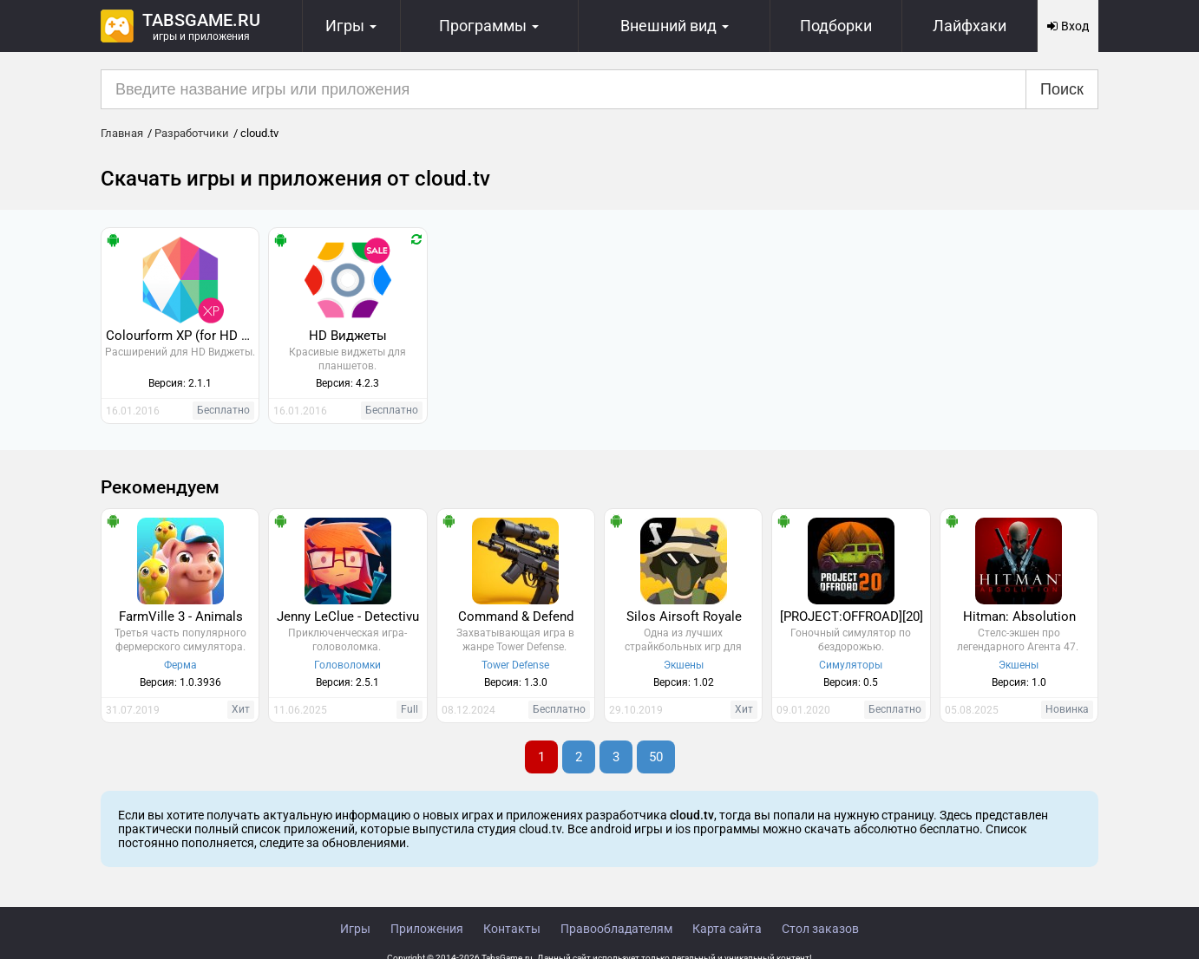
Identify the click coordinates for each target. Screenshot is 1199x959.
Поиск (1062, 89)
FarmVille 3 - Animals (181, 616)
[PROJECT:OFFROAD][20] (851, 616)
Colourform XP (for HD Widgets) (182, 335)
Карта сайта (727, 929)
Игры (355, 929)
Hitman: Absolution (1019, 616)
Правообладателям (616, 929)
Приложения (426, 929)
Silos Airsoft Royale (684, 616)
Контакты (512, 929)
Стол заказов (820, 929)
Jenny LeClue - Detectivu (348, 616)
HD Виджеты (348, 335)
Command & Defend (515, 616)
